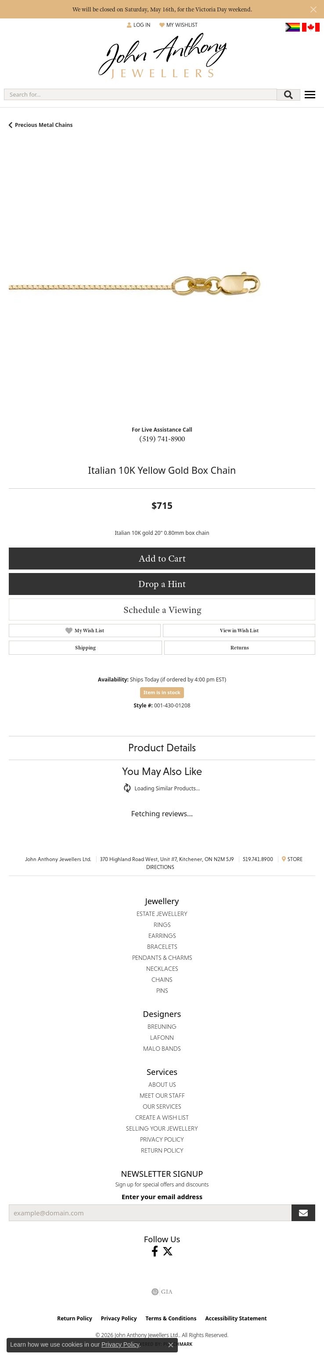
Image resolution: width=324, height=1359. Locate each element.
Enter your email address (162, 1196)
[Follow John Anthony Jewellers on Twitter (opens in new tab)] (167, 1251)
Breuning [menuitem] (162, 1026)
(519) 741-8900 (162, 438)
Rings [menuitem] (162, 924)
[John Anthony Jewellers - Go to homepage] (162, 57)
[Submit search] (288, 95)
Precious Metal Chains (44, 125)
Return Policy (74, 1318)
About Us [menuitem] (162, 1084)
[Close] (313, 9)
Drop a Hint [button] (162, 584)
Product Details (162, 747)
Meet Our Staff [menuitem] (162, 1095)
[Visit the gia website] (162, 1291)
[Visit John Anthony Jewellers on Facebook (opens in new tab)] (154, 1251)
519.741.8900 (258, 859)
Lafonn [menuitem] (162, 1037)
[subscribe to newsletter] (303, 1212)
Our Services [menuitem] (162, 1106)
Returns (239, 647)
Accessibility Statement (235, 1318)
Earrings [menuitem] (162, 935)
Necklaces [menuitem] (162, 968)
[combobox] (140, 94)
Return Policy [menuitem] (162, 1150)
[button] (139, 25)
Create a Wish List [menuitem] (162, 1117)
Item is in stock (162, 692)
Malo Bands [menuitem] (162, 1048)
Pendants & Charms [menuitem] (162, 957)
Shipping (85, 647)
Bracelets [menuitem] (162, 946)
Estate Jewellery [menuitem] (162, 913)
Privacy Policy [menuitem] (162, 1139)
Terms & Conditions (171, 1318)
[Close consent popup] (170, 1345)
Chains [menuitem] (162, 979)
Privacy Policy (119, 1318)
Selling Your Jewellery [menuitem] (162, 1128)
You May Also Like (162, 771)
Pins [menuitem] (162, 990)
